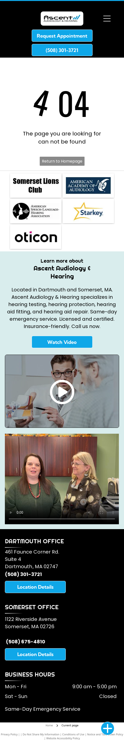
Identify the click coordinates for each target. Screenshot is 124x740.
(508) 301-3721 (23, 574)
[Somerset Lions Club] (35, 185)
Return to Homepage (62, 161)
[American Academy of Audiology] (88, 185)
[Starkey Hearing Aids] (88, 211)
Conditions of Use (73, 734)
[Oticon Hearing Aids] (35, 237)
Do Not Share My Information (41, 734)
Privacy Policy (9, 734)
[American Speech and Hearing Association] (35, 211)
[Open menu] (107, 18)
